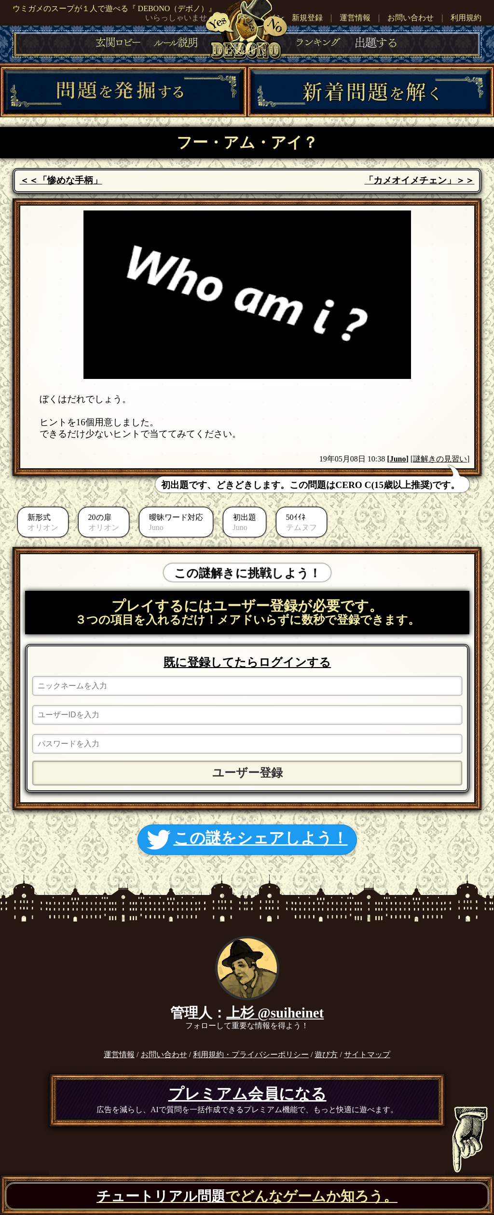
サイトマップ (367, 1054)
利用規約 (466, 18)
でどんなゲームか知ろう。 (247, 1196)
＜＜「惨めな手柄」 (61, 180)
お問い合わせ (410, 18)
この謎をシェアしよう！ (247, 839)
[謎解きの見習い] (440, 459)
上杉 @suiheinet (275, 1012)
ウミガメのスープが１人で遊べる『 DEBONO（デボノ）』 (115, 8)
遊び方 (326, 1054)
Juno (398, 459)
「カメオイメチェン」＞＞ (419, 180)
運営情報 (355, 18)
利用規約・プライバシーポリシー (251, 1054)
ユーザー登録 (247, 773)
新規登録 (307, 18)
